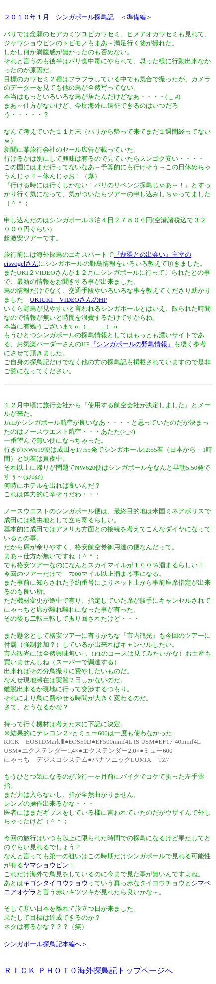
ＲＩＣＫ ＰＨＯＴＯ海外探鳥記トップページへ (88, 970)
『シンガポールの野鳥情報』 (132, 344)
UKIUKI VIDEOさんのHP (68, 299)
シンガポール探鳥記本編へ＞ (46, 944)
